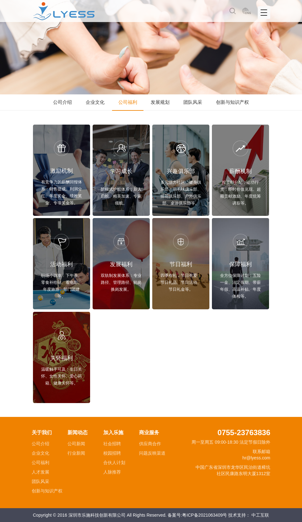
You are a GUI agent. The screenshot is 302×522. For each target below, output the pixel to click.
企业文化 (95, 102)
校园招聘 (112, 453)
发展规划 (160, 102)
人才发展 (40, 471)
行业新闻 (76, 453)
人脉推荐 (112, 471)
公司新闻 (76, 443)
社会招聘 (112, 443)
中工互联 (260, 515)
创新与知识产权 (232, 102)
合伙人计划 (114, 462)
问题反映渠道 (152, 453)
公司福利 (127, 102)
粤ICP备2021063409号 (204, 515)
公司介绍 (62, 102)
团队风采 (192, 102)
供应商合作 (150, 443)
